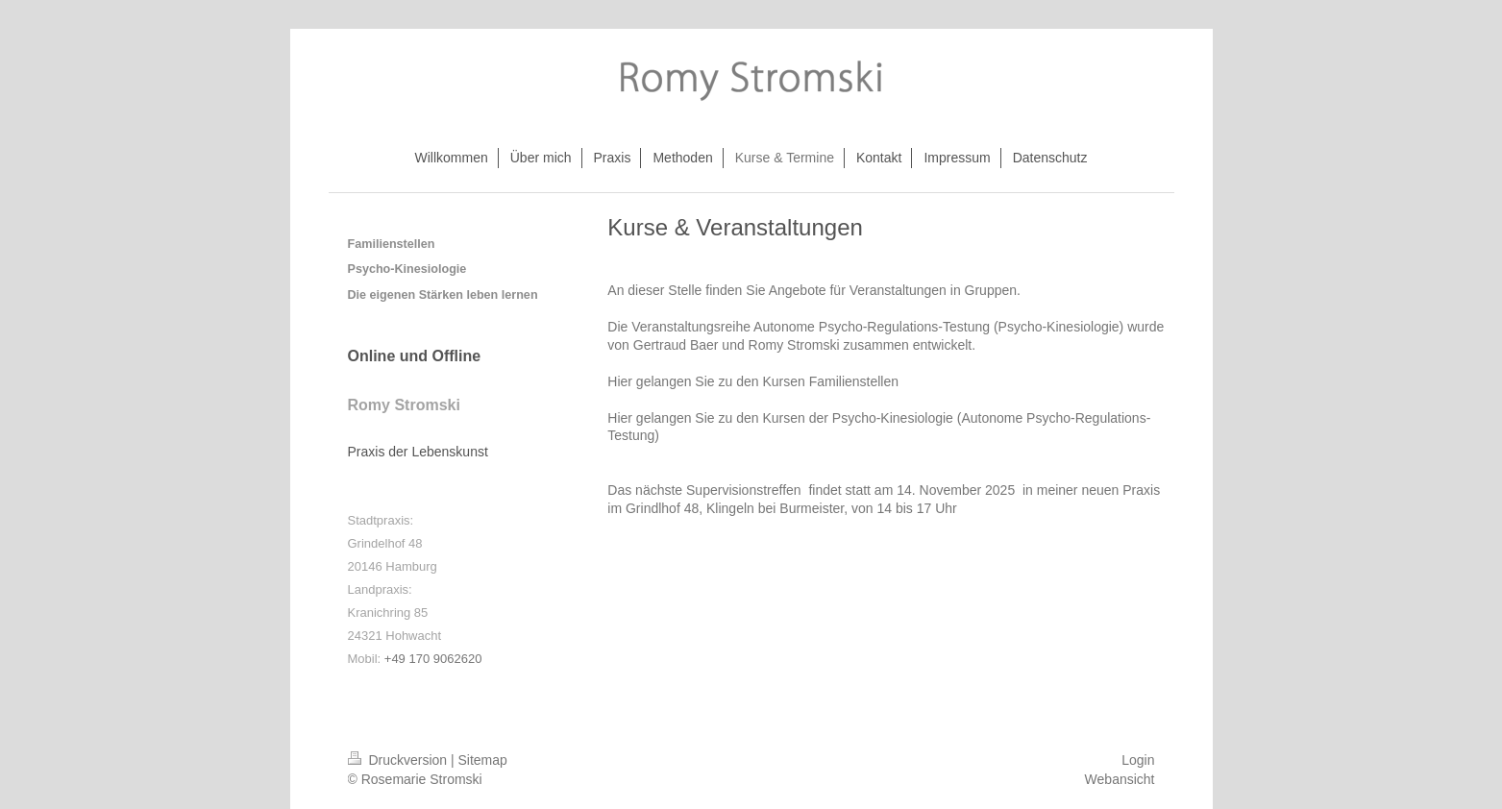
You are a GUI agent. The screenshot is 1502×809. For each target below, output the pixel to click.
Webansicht (1120, 779)
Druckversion (399, 760)
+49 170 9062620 (433, 658)
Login (1137, 760)
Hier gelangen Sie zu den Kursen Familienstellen (753, 381)
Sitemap (482, 760)
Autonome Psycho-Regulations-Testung (871, 326)
